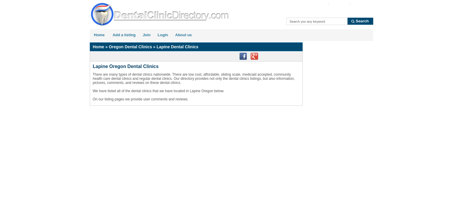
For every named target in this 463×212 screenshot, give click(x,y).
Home (99, 35)
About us (183, 35)
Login (163, 35)
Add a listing (124, 35)
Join (147, 35)
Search (362, 21)
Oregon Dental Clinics (130, 46)
